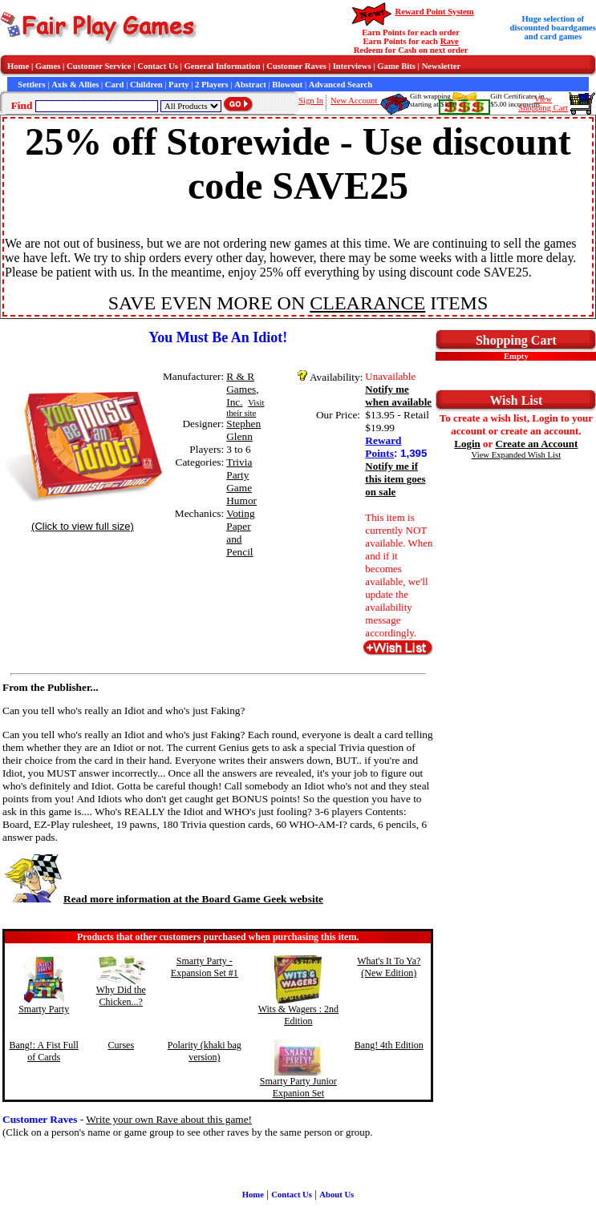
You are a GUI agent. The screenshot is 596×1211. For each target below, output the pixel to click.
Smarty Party (43, 1009)
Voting (240, 513)
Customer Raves (296, 66)
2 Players (212, 84)
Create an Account (536, 444)
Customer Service (99, 66)
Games (47, 66)
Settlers (31, 84)
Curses (120, 1045)
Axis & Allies (75, 84)
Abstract (250, 84)
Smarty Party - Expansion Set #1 (204, 967)
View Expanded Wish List (517, 454)
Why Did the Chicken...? (121, 995)
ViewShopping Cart (543, 103)
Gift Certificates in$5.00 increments (517, 100)
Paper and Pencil (239, 539)
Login (467, 444)
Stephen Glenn (243, 430)
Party (178, 84)
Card (114, 84)
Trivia (239, 462)
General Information (222, 66)
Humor (241, 500)
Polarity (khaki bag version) (204, 1051)
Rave (449, 41)
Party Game (239, 481)
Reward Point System (434, 11)
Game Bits (396, 66)
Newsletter (441, 66)
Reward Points (383, 446)
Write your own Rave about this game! (169, 1119)
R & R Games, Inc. (242, 389)
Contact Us (157, 66)
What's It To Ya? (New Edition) (388, 967)
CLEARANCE (367, 303)
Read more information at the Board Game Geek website (162, 899)
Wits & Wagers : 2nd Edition (298, 1015)
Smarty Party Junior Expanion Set (298, 1087)
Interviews (352, 66)
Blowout (287, 84)
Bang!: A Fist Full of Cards (43, 1051)
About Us (336, 1194)
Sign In (310, 100)
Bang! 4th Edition (389, 1045)
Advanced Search (340, 84)
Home (18, 66)
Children (146, 84)
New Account (354, 100)
